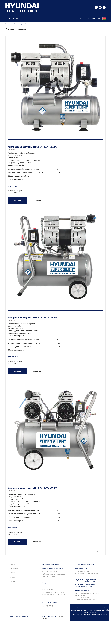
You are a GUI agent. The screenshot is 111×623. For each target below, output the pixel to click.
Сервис (12, 572)
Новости (13, 564)
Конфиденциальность (49, 616)
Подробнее (36, 200)
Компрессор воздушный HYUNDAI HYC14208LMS (32, 146)
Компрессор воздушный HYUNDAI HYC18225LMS (32, 317)
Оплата (12, 577)
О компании (14, 568)
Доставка (13, 581)
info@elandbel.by (47, 589)
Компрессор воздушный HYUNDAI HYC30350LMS (32, 488)
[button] (55, 139)
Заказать (17, 200)
